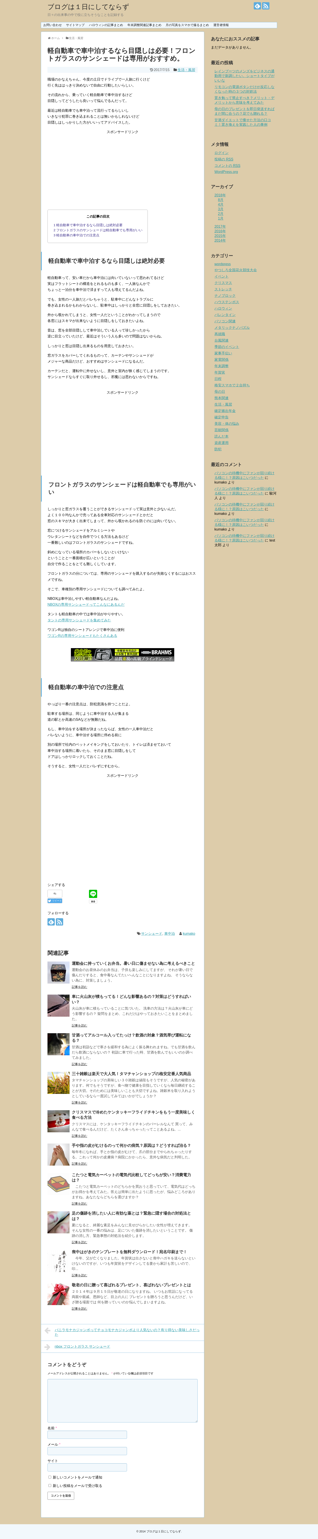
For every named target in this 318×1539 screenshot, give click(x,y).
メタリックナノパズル (232, 327)
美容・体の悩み (226, 423)
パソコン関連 (225, 321)
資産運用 (221, 443)
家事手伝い (223, 353)
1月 (220, 218)
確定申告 (221, 417)
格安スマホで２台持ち (232, 385)
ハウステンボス (226, 302)
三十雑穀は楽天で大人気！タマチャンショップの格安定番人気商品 (131, 1074)
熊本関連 (221, 398)
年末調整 (221, 366)
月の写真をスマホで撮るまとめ (187, 25)
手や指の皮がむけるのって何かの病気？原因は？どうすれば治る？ (131, 1145)
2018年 (220, 195)
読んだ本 (221, 436)
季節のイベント (226, 347)
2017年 (220, 226)
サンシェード (151, 933)
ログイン (221, 153)
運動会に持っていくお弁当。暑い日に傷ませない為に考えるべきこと (133, 963)
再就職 (219, 334)
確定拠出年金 (225, 411)
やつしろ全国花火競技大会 (235, 270)
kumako (189, 933)
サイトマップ (75, 25)
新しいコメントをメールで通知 (77, 1477)
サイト (52, 1461)
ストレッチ (223, 289)
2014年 (220, 240)
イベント (221, 276)
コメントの (227, 165)
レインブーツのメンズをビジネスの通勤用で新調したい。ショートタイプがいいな (244, 75)
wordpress (222, 264)
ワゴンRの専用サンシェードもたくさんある (82, 636)
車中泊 (169, 933)
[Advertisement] (122, 166)
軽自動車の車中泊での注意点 (77, 235)
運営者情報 (221, 25)
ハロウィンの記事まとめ (106, 25)
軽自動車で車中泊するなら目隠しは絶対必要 (88, 225)
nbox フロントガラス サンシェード (77, 1347)
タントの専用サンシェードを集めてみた (79, 620)
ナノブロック (225, 295)
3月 (220, 209)
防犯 (217, 449)
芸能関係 (221, 430)
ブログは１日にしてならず (88, 6)
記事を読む (79, 987)
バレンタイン (225, 315)
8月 (220, 200)
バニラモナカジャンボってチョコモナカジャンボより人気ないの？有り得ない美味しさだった (122, 1331)
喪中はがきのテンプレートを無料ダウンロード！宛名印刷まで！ (129, 1252)
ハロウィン (223, 308)
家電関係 (221, 359)
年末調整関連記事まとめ (144, 25)
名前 (52, 1428)
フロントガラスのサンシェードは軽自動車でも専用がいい (98, 230)
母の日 (219, 391)
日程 (217, 379)
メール (54, 1444)
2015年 (220, 236)
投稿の (223, 159)
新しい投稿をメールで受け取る (77, 1486)
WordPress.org (226, 172)
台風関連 (221, 340)
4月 (220, 204)
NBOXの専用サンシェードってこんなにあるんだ (86, 604)
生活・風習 (186, 70)
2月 (220, 214)
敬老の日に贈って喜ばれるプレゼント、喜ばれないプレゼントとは (131, 1285)
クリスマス (223, 283)
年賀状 (219, 372)
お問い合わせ (52, 25)
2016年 (220, 231)
